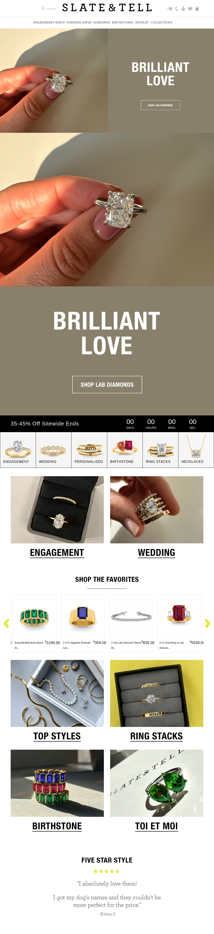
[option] (35, 624)
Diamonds (101, 22)
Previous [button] (6, 623)
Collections (162, 22)
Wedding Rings (79, 22)
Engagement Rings (49, 22)
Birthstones (123, 22)
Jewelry (142, 22)
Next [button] (207, 623)
